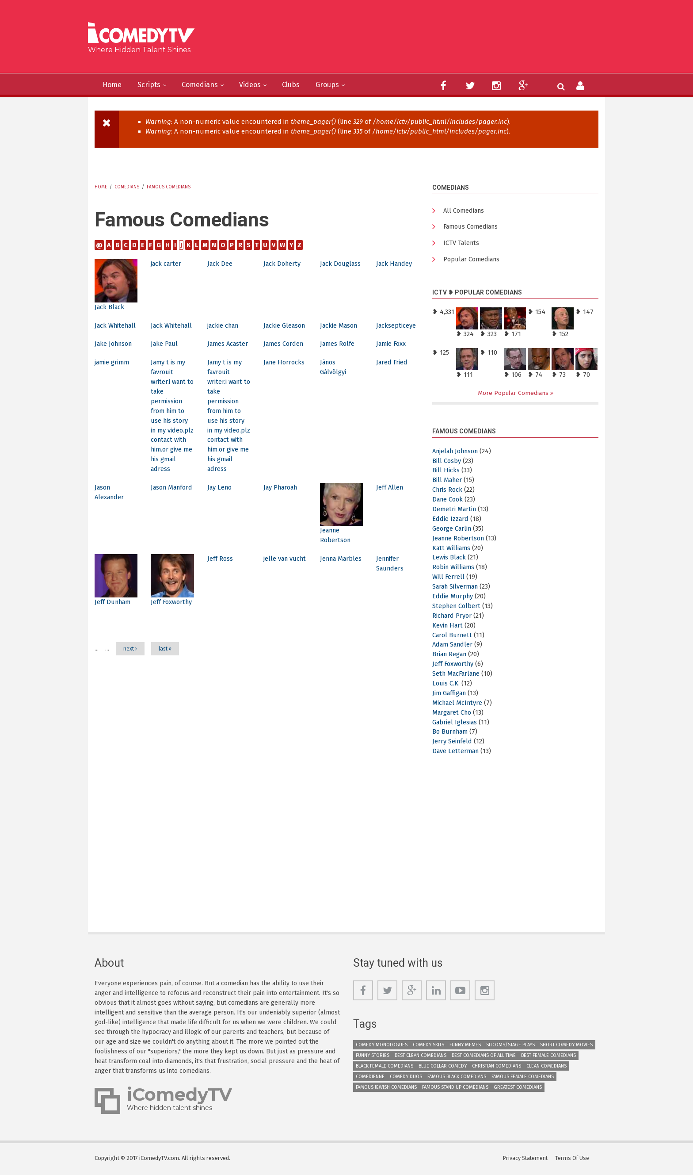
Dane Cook (448, 501)
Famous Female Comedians (522, 1078)
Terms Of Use (574, 1159)
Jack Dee (220, 264)
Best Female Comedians (548, 1057)
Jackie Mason (340, 325)
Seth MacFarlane (458, 675)
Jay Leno (220, 517)
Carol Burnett (453, 636)
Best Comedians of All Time (484, 1057)
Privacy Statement (526, 1159)
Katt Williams (452, 549)
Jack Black (110, 307)
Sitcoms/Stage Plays (510, 1046)
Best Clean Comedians (420, 1057)
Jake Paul (165, 353)
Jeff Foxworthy (454, 666)
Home (114, 85)
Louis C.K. (446, 685)
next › (130, 688)
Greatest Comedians (518, 1089)
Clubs (304, 85)
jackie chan (224, 325)
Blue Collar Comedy (443, 1068)
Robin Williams (454, 569)
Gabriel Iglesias (455, 723)
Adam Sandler (454, 646)
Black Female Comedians (384, 1068)
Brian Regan (451, 656)
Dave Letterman (457, 753)
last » (165, 688)
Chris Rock (448, 491)
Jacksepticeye (396, 325)
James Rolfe (338, 353)
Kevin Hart (448, 627)
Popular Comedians (473, 260)
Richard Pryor (453, 617)
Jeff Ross (220, 588)
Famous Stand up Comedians (455, 1089)
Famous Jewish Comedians (386, 1089)
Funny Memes (465, 1046)
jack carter (167, 264)
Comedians (207, 85)
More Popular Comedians (514, 394)
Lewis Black (449, 559)
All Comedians (465, 211)
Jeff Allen (390, 517)
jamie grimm (113, 382)
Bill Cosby (446, 462)
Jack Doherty (283, 264)
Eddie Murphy (453, 598)
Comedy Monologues (381, 1046)
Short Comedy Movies (566, 1046)
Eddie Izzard (450, 520)
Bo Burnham (452, 733)
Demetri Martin (455, 511)
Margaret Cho (453, 714)
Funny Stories (372, 1057)
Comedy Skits (428, 1046)
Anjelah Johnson (458, 452)
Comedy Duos (406, 1078)
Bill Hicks (446, 472)
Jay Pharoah (282, 517)
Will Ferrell (448, 578)
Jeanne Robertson (460, 539)
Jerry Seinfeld (452, 743)
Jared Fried (392, 382)
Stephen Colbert (457, 608)
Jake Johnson (115, 353)
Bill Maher (448, 482)
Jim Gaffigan (450, 695)
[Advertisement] (414, 40)
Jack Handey (395, 264)
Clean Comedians (546, 1068)
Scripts (153, 85)
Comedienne (370, 1078)
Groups (344, 85)
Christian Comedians (496, 1068)
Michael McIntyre (458, 704)
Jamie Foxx (392, 353)
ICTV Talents (462, 244)
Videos (261, 85)
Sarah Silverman (457, 588)
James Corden (284, 353)
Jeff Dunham (114, 631)
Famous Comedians (168, 187)
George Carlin (452, 530)
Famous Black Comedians (456, 1078)
